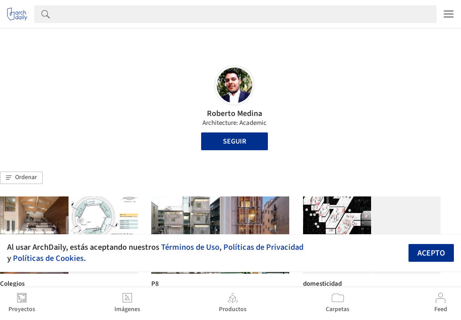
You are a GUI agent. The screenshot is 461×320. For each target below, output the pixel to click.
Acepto (431, 253)
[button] (21, 178)
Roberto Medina (234, 113)
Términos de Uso (190, 247)
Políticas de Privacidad (263, 247)
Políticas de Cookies (48, 258)
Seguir (234, 141)
